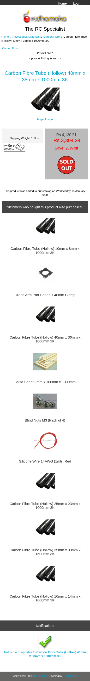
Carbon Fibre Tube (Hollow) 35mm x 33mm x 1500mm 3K (45, 552)
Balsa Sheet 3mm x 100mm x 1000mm (45, 382)
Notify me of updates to (45, 646)
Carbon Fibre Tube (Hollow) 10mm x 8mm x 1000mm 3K (45, 250)
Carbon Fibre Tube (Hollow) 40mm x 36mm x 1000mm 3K (45, 339)
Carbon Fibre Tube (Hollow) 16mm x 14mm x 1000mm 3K (45, 598)
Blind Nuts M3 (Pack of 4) (45, 420)
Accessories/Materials (26, 36)
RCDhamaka (40, 676)
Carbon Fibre (51, 36)
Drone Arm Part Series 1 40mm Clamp (45, 295)
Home (62, 3)
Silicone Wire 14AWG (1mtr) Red (45, 461)
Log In (77, 3)
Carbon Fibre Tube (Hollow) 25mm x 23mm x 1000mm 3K (45, 506)
